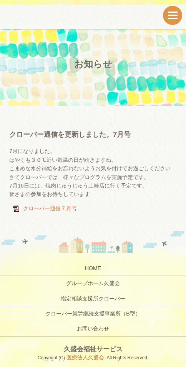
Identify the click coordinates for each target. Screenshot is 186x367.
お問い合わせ (93, 328)
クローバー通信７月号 (50, 208)
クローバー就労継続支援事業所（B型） (92, 314)
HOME (93, 268)
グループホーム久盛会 (93, 283)
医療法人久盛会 (84, 357)
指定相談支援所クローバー (93, 299)
